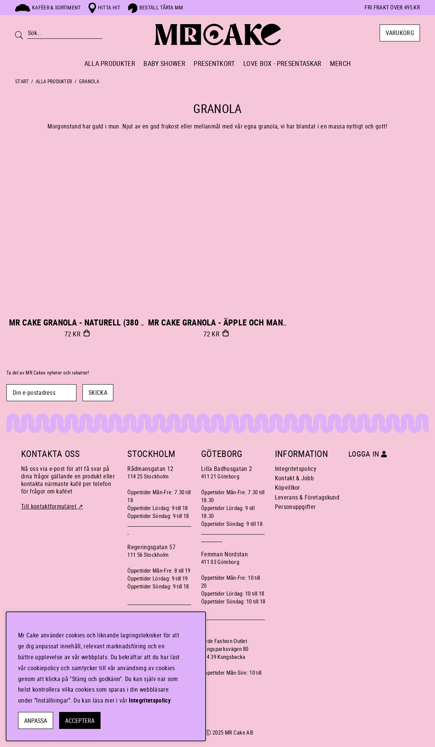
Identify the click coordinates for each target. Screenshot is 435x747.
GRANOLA (89, 81)
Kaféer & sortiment (48, 7)
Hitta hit (105, 7)
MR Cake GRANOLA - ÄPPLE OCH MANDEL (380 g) (235, 322)
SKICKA (98, 392)
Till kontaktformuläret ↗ (52, 506)
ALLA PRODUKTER (109, 63)
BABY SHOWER (164, 63)
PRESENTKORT (214, 63)
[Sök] (64, 33)
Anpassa (35, 720)
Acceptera (80, 720)
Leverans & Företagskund (307, 497)
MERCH (340, 63)
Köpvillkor (287, 487)
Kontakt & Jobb (294, 478)
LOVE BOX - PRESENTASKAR (282, 63)
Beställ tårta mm (155, 7)
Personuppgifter (295, 506)
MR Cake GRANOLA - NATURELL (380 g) (78, 322)
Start (22, 81)
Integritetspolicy (295, 468)
